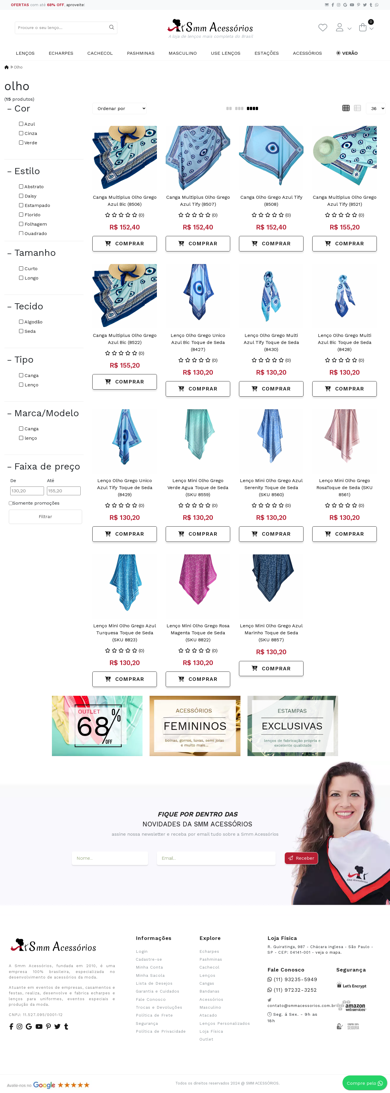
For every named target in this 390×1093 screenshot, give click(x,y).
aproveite (75, 5)
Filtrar (45, 516)
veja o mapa (328, 952)
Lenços (25, 53)
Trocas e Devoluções (159, 1007)
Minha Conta (149, 967)
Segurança (147, 1023)
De (13, 480)
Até (50, 480)
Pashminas (141, 53)
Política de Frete (154, 1015)
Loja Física (211, 1031)
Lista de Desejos (154, 983)
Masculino (183, 53)
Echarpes (61, 53)
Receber (301, 858)
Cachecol (100, 53)
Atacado (208, 1015)
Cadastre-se (149, 959)
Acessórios (307, 53)
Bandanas (209, 991)
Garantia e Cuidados (157, 991)
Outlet (206, 1039)
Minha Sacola (150, 975)
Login (142, 951)
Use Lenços (225, 53)
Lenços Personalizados (224, 1023)
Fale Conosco (151, 999)
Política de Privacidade (161, 1031)
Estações (267, 53)
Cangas (206, 983)
